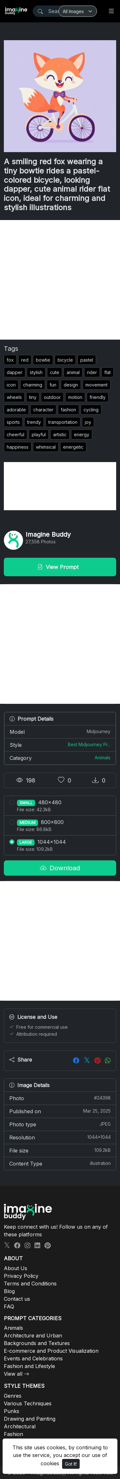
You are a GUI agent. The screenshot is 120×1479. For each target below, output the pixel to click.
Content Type (60, 1163)
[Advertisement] (60, 280)
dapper (14, 372)
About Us (15, 1268)
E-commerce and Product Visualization (51, 1351)
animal (73, 372)
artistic (60, 434)
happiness (17, 447)
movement (96, 384)
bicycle (65, 360)
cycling (91, 409)
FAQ (9, 1306)
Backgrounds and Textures (37, 1343)
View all (13, 1374)
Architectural (20, 1426)
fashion (68, 409)
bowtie (43, 360)
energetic (73, 447)
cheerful (15, 434)
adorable (16, 409)
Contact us (17, 1299)
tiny (32, 397)
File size (60, 1150)
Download (60, 868)
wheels (14, 397)
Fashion (13, 1434)
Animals (102, 757)
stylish (36, 372)
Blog (9, 1291)
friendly (98, 397)
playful (39, 434)
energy (81, 434)
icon (11, 384)
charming (32, 384)
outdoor (52, 397)
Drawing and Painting (29, 1419)
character (43, 409)
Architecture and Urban (33, 1335)
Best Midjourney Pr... (89, 744)
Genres (12, 1396)
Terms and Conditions (30, 1283)
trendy (34, 422)
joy (88, 422)
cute (54, 372)
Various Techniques (28, 1403)
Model (60, 731)
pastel (86, 360)
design (71, 384)
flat (107, 372)
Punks (11, 1411)
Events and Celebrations (33, 1358)
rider (92, 372)
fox (10, 360)
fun (53, 384)
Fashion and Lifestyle (29, 1366)
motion (75, 397)
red (24, 360)
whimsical (46, 447)
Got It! (71, 1464)
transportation (62, 422)
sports (13, 422)
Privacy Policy (21, 1276)
